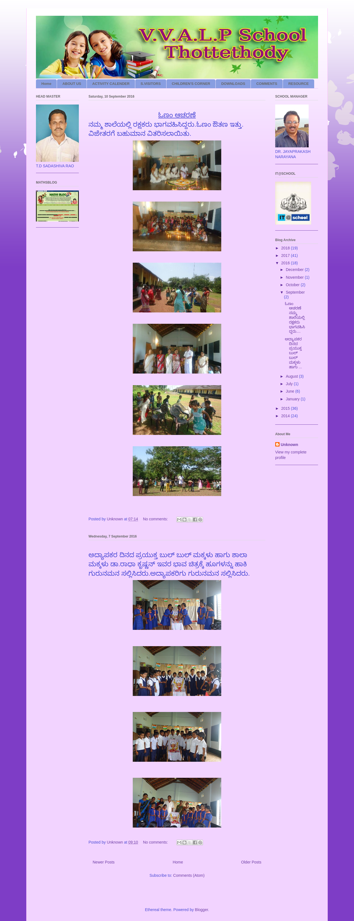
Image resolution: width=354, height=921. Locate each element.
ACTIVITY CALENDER (111, 84)
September (295, 292)
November (295, 277)
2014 (286, 416)
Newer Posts (103, 862)
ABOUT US (72, 84)
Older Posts (251, 862)
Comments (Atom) (189, 875)
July (290, 384)
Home (46, 84)
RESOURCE (298, 84)
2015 (286, 408)
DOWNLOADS (233, 84)
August (292, 376)
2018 (286, 248)
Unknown (289, 444)
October (293, 285)
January (293, 399)
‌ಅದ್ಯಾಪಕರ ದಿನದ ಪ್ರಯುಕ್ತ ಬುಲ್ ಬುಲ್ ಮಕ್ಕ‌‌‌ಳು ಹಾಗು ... (293, 353)
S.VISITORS (150, 84)
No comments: (156, 519)
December (295, 269)
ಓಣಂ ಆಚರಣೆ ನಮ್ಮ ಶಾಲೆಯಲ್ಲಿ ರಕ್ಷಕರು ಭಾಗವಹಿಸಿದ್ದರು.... (295, 317)
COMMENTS (266, 84)
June (290, 391)
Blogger (201, 909)
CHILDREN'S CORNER (191, 84)
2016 (286, 263)
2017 (286, 255)
